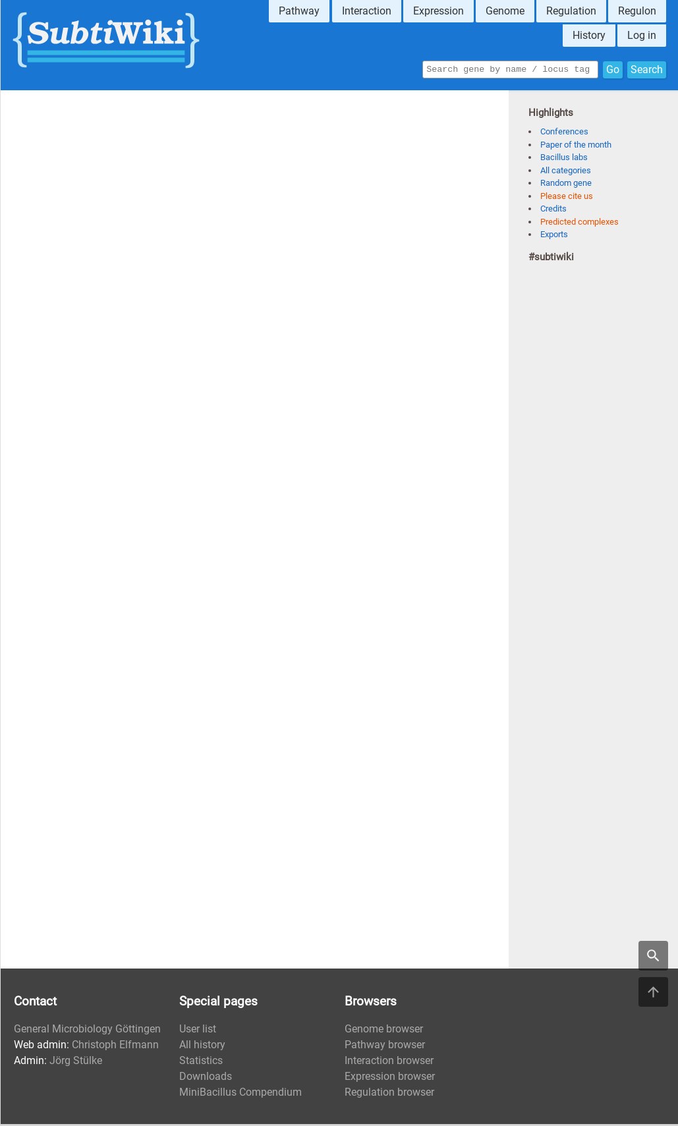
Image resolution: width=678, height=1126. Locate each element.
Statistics (201, 1062)
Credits (553, 210)
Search (647, 70)
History (589, 35)
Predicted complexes (579, 224)
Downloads (205, 1078)
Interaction (366, 11)
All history (202, 1046)
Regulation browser (389, 1094)
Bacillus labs (564, 159)
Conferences (564, 133)
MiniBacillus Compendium (240, 1094)
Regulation (571, 11)
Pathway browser (385, 1046)
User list (197, 1031)
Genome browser (384, 1031)
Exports (554, 236)
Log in (641, 35)
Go (612, 70)
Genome (505, 11)
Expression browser (390, 1078)
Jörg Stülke (75, 1062)
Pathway (299, 11)
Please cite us (566, 198)
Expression (438, 11)
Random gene (566, 185)
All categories (565, 172)
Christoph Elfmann (115, 1046)
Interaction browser (389, 1062)
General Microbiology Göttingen (87, 1031)
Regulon (637, 11)
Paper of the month (575, 147)
